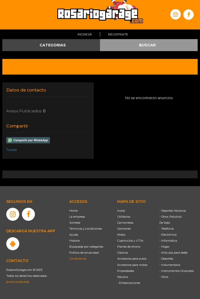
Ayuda (73, 234)
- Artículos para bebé (173, 252)
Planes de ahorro (128, 246)
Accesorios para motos (132, 265)
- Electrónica (168, 234)
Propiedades (125, 271)
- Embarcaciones (128, 283)
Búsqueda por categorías (86, 246)
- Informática (168, 240)
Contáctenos (77, 258)
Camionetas (125, 222)
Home (73, 210)
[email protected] (17, 282)
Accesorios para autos (131, 258)
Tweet (11, 150)
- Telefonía (166, 228)
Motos (121, 234)
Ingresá (85, 34)
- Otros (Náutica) (170, 216)
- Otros (163, 277)
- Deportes (166, 258)
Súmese (74, 222)
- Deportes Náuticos (172, 210)
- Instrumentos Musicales (176, 271)
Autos (121, 210)
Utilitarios (123, 216)
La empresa (77, 216)
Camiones (124, 228)
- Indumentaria (169, 265)
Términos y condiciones (85, 228)
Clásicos (122, 252)
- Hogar (164, 246)
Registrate (118, 34)
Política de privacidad (84, 252)
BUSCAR (147, 45)
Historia (74, 240)
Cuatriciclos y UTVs (130, 240)
